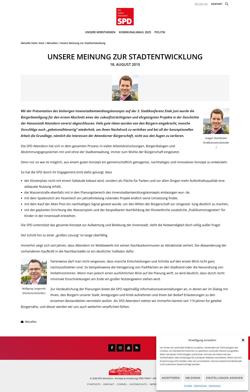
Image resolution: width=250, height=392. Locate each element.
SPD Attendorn (105, 378)
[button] (243, 340)
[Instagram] (120, 347)
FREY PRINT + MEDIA (149, 378)
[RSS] (136, 347)
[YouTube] (128, 347)
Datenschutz (200, 385)
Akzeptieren (171, 378)
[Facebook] (111, 347)
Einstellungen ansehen (224, 378)
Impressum (214, 385)
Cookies (188, 385)
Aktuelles (31, 322)
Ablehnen (193, 378)
